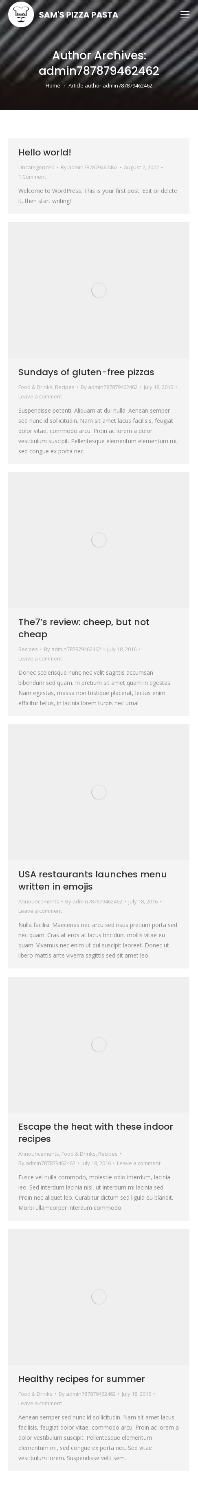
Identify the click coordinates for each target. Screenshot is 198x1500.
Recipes (65, 387)
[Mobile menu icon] (185, 14)
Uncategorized (36, 167)
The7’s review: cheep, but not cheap (84, 628)
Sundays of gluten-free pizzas (86, 372)
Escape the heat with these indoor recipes (95, 1132)
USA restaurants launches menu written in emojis (92, 880)
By (89, 167)
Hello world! (44, 152)
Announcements (38, 901)
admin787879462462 (99, 71)
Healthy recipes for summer (81, 1379)
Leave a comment (40, 396)
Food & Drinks (35, 387)
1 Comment (32, 176)
